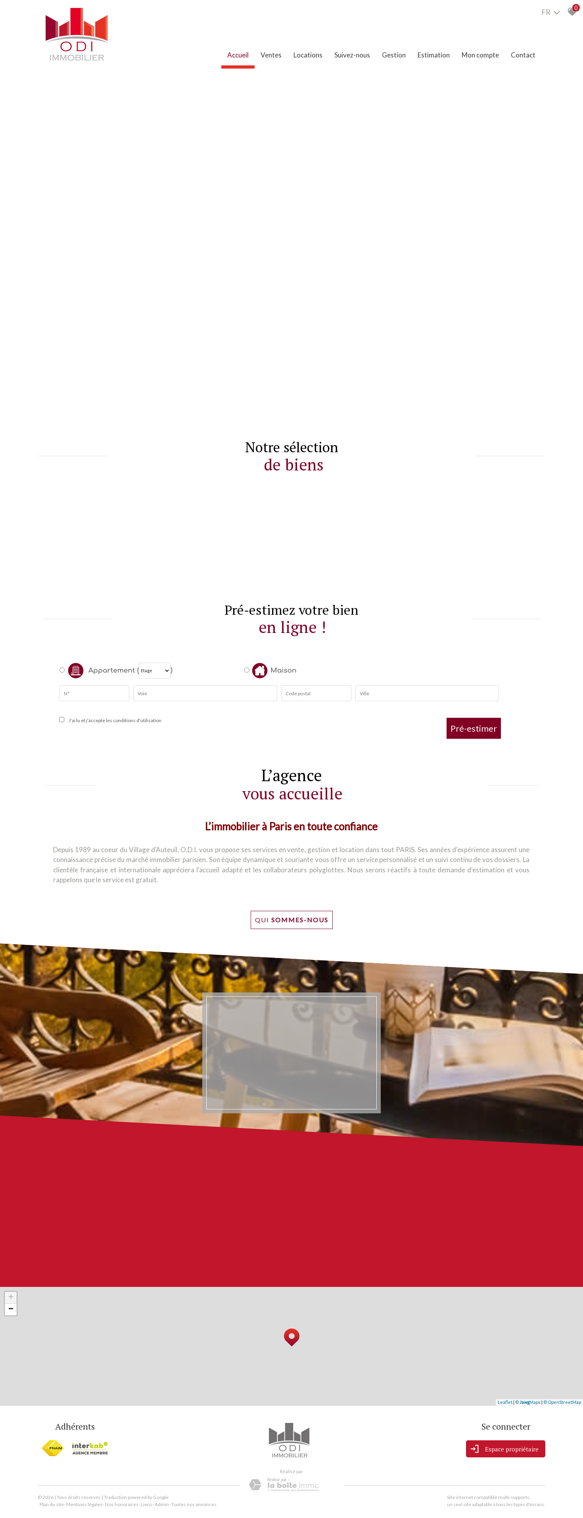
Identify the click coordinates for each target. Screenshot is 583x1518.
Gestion (394, 55)
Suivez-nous (352, 55)
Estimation (434, 55)
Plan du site (52, 1504)
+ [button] (10, 1298)
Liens (146, 1504)
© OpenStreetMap (562, 1402)
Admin (162, 1504)
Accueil (238, 55)
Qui (291, 920)
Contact (523, 55)
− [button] (10, 1309)
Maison (274, 671)
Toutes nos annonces (194, 1504)
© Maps (528, 1402)
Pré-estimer (474, 728)
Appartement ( (99, 671)
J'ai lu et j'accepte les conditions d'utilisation (114, 720)
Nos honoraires (121, 1504)
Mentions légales (84, 1504)
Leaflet (505, 1402)
